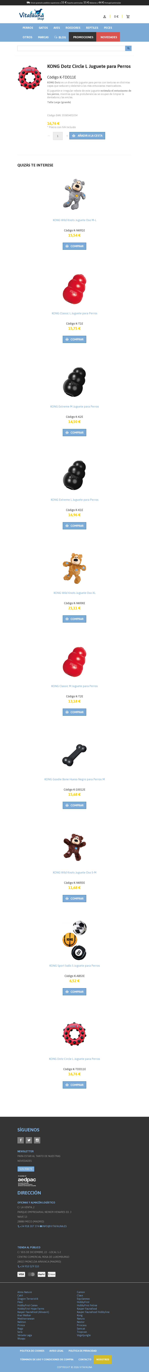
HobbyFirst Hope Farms (30, 1308)
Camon (81, 1292)
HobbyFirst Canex (27, 1305)
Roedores (73, 27)
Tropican (82, 1331)
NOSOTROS (102, 1359)
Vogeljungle (84, 1335)
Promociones (83, 37)
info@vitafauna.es (53, 1226)
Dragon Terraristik (27, 1298)
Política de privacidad (83, 1350)
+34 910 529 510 (28, 1266)
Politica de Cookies (32, 1350)
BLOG (60, 37)
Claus (80, 1295)
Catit (20, 1295)
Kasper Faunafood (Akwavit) (33, 1312)
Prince (21, 1325)
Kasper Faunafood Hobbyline (93, 1312)
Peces (108, 27)
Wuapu (21, 1338)
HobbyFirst (83, 1302)
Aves (57, 27)
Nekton (21, 1322)
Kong (80, 1315)
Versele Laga (24, 1335)
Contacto (84, 1359)
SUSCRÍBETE (25, 1169)
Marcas (43, 37)
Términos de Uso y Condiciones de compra (46, 1359)
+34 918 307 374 (28, 1226)
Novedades (109, 37)
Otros (27, 37)
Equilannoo (83, 1298)
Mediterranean (25, 1318)
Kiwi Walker (24, 1315)
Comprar (74, 246)
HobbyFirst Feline (87, 1305)
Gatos (43, 27)
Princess (82, 1325)
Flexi (20, 1302)
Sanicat (81, 1328)
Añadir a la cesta (87, 135)
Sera (19, 1331)
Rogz (20, 1328)
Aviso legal (56, 1350)
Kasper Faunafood (87, 1308)
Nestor (80, 1322)
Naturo (81, 1318)
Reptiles (92, 27)
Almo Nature (24, 1292)
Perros (28, 27)
